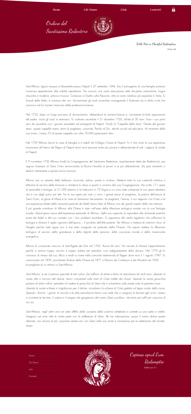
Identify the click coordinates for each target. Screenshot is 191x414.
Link (31, 369)
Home (32, 355)
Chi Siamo (33, 362)
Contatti (33, 376)
